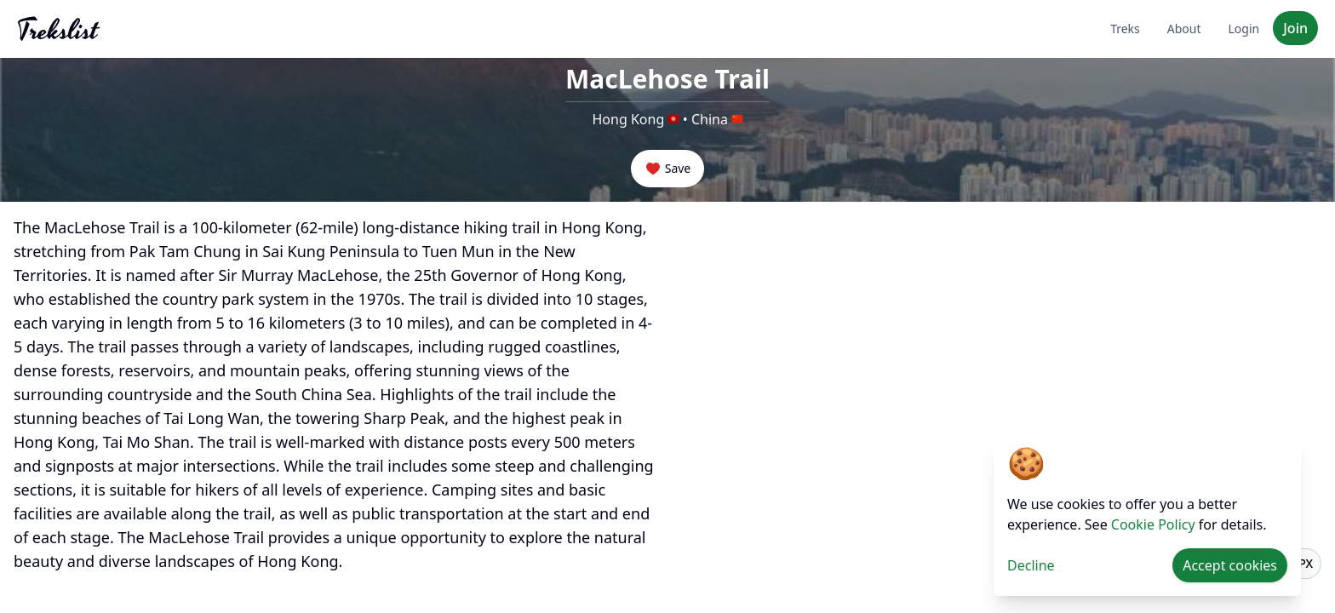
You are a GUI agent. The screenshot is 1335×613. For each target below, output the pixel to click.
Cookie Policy (1153, 524)
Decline (1031, 565)
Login (1244, 28)
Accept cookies (1230, 565)
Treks (1125, 28)
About (1184, 28)
